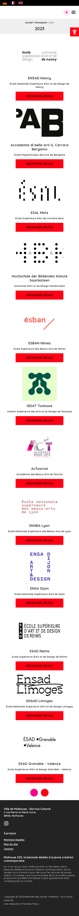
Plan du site (11, 844)
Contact (8, 849)
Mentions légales (14, 840)
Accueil (29, 22)
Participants (41, 22)
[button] (74, 31)
